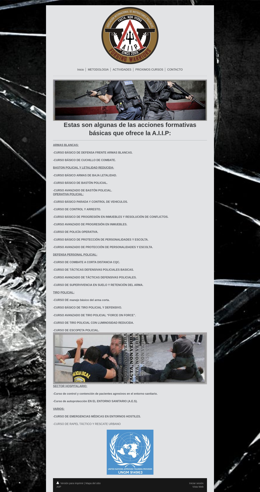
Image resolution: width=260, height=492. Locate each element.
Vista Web (197, 486)
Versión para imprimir (70, 483)
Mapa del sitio (93, 483)
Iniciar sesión (196, 483)
